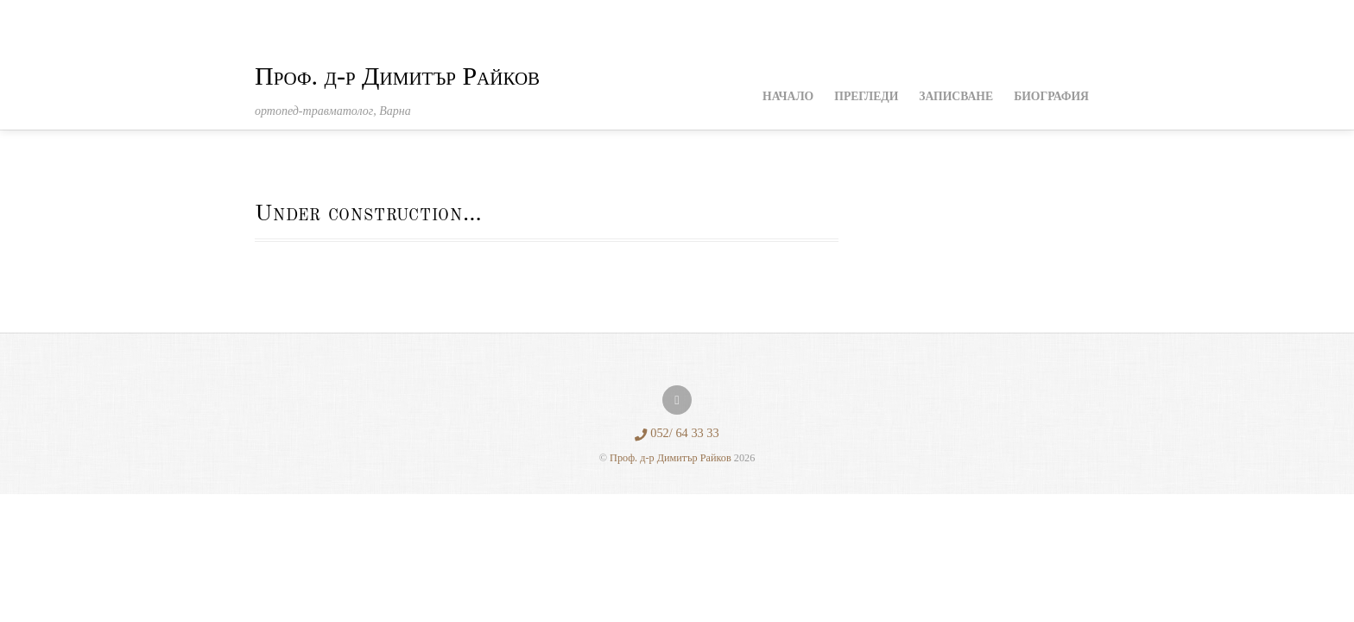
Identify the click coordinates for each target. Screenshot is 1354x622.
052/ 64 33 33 (677, 433)
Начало (787, 96)
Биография (1051, 96)
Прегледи (866, 96)
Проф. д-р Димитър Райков (670, 458)
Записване (956, 96)
